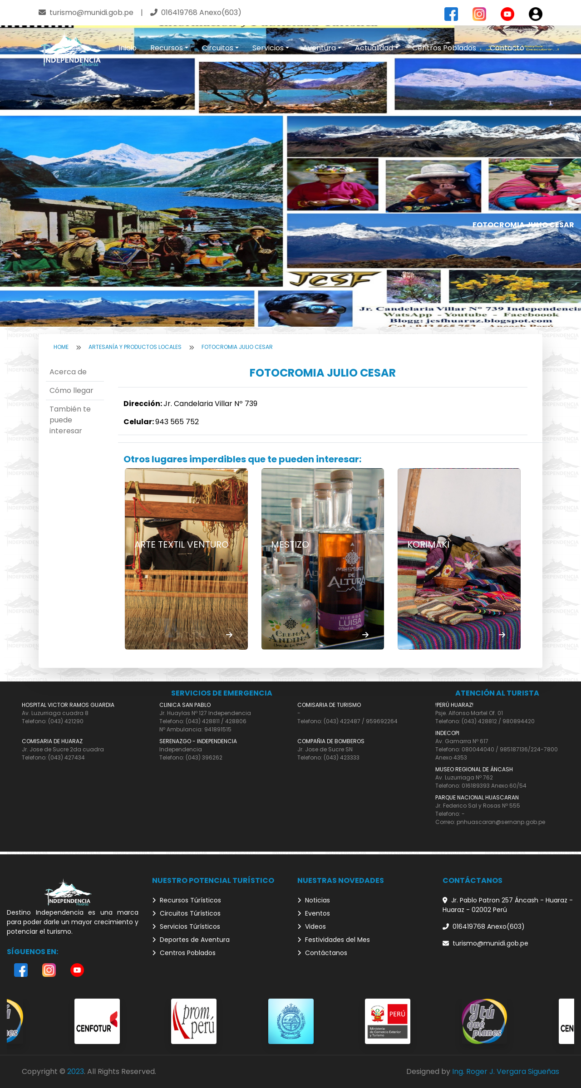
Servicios (268, 48)
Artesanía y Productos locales (135, 347)
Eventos (313, 913)
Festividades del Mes (333, 939)
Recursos (166, 48)
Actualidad (374, 48)
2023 (75, 1071)
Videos (311, 926)
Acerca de (68, 372)
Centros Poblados (444, 48)
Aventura (319, 48)
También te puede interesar (70, 420)
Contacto (507, 48)
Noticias (313, 900)
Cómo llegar (71, 390)
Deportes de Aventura (191, 939)
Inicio (127, 48)
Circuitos (217, 48)
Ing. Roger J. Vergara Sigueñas (505, 1071)
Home (61, 347)
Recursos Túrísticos (186, 900)
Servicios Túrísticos (186, 926)
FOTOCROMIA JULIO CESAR (237, 347)
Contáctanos (322, 952)
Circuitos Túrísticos (186, 913)
